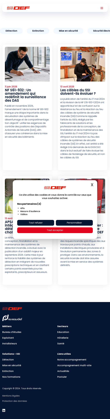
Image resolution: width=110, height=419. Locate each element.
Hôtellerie (62, 337)
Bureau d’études (11, 332)
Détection (8, 359)
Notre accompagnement (71, 359)
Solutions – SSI (11, 354)
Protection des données (14, 401)
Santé (60, 343)
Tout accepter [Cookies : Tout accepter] (55, 230)
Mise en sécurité (11, 365)
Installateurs (9, 343)
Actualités (63, 371)
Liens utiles (64, 354)
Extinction (8, 371)
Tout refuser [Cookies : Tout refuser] (36, 222)
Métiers (6, 326)
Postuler (62, 377)
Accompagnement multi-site (74, 365)
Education (63, 332)
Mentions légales (11, 395)
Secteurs (62, 326)
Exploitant (8, 337)
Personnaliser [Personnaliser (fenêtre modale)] (74, 222)
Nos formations (11, 377)
